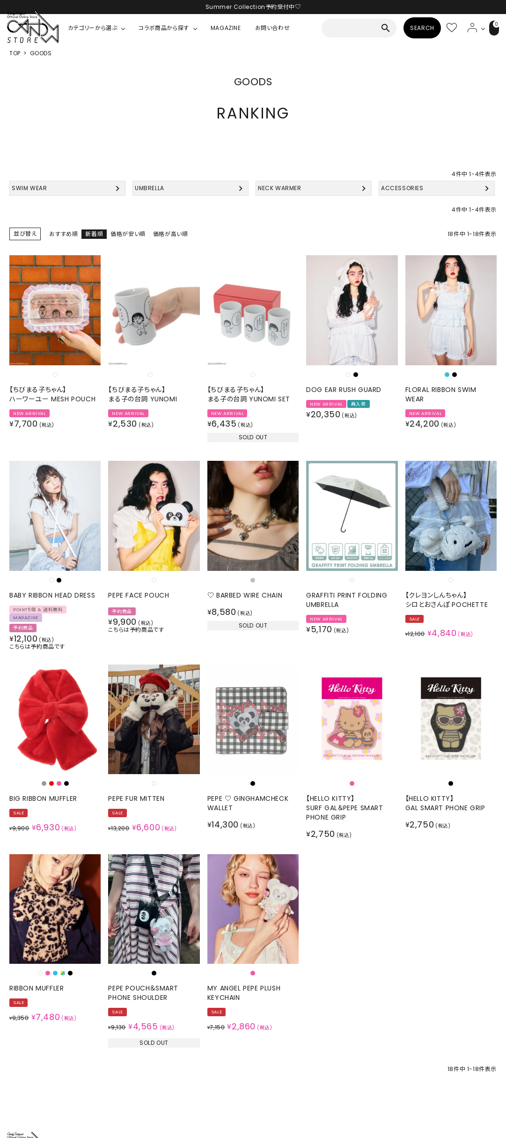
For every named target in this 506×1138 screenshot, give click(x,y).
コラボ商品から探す (164, 28)
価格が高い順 (170, 234)
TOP (15, 53)
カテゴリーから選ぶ (92, 28)
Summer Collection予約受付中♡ (253, 7)
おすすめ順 (63, 234)
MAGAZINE (226, 28)
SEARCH (411, 28)
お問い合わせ (272, 28)
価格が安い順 (128, 234)
